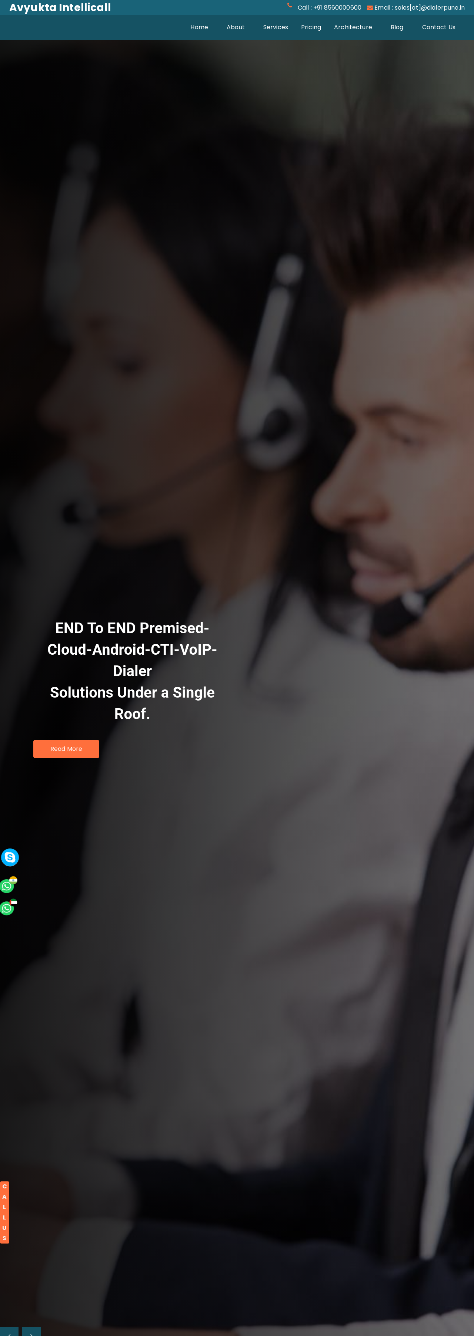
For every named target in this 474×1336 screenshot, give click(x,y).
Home (203, 26)
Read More (66, 749)
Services (275, 27)
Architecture (353, 27)
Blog (397, 27)
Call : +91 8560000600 (329, 7)
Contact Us (439, 27)
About (236, 27)
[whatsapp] (20, 828)
